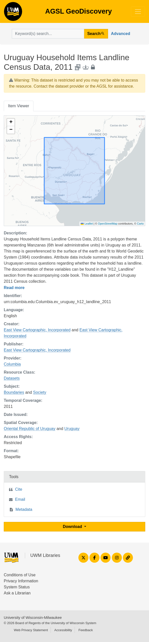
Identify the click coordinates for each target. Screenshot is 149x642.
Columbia (12, 364)
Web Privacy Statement (31, 630)
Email (20, 499)
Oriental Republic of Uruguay (29, 428)
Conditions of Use (19, 575)
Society (39, 392)
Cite (18, 489)
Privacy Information (21, 581)
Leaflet (87, 223)
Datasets (12, 378)
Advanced (120, 33)
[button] (11, 122)
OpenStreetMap (108, 223)
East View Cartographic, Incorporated (37, 330)
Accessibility (63, 630)
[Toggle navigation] (138, 12)
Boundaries (14, 392)
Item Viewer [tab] (18, 106)
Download (73, 526)
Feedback (85, 630)
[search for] (48, 34)
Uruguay (71, 428)
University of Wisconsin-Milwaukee (33, 617)
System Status (17, 587)
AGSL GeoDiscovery (13, 13)
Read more (14, 288)
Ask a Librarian (17, 593)
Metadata (24, 509)
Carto (140, 223)
